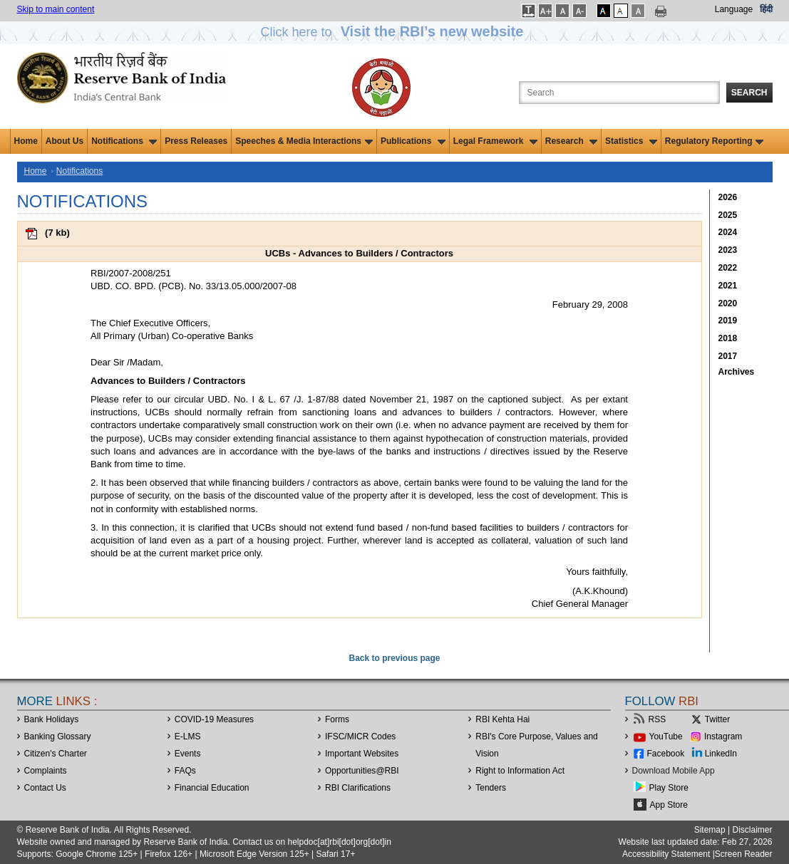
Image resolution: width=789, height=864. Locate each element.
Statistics (631, 141)
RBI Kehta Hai (502, 719)
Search (749, 93)
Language (734, 9)
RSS (657, 719)
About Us (64, 141)
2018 (728, 338)
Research (571, 141)
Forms (337, 719)
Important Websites (361, 754)
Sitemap (710, 830)
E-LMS (188, 736)
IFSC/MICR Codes (360, 736)
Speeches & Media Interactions (304, 141)
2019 (728, 321)
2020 (728, 303)
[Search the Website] (619, 92)
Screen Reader (744, 854)
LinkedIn (721, 754)
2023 (728, 250)
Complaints (45, 771)
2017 (728, 356)
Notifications (124, 141)
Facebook (666, 754)
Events (188, 754)
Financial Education (212, 788)
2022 (728, 268)
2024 (728, 232)
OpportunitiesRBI (362, 771)
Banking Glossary (57, 736)
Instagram (723, 736)
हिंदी (766, 9)
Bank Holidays (51, 719)
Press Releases (196, 141)
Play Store (669, 788)
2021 (728, 286)
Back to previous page (394, 658)
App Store (669, 805)
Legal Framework (495, 141)
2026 (728, 197)
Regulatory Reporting (714, 141)
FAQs (185, 771)
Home (26, 141)
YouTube (666, 736)
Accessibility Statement (666, 854)
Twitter (717, 719)
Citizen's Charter (55, 754)
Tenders (490, 788)
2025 (728, 215)
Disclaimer (752, 830)
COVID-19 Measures (214, 719)
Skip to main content (56, 9)
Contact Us (45, 788)
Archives (736, 372)
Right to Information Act (519, 771)
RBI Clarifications (358, 788)
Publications (413, 141)
